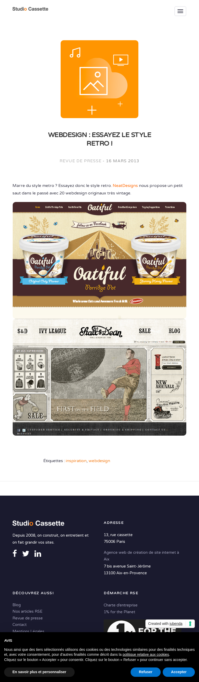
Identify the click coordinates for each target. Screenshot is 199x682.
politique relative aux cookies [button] (146, 654)
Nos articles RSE (27, 611)
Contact (19, 624)
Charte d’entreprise (121, 605)
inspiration (76, 460)
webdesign (99, 460)
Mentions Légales (28, 631)
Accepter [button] (179, 672)
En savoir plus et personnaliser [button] (39, 672)
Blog (16, 605)
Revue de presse (80, 161)
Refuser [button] (145, 672)
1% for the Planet (119, 612)
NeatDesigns (125, 185)
